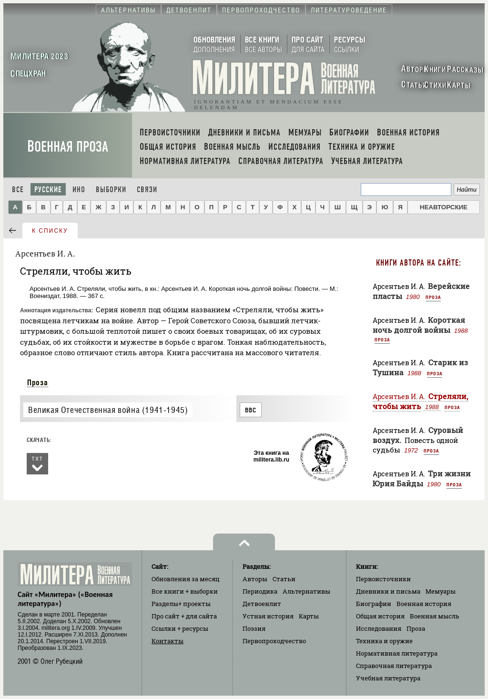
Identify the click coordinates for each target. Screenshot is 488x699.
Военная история (423, 603)
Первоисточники (383, 579)
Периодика (260, 591)
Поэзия (254, 628)
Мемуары (441, 591)
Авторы (255, 579)
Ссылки (180, 628)
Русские (48, 190)
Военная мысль (434, 616)
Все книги (185, 591)
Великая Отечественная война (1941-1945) (108, 410)
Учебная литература (388, 678)
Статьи (284, 579)
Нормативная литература (396, 653)
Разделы (181, 603)
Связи (147, 190)
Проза (37, 382)
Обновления (186, 579)
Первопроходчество (274, 641)
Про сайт (184, 616)
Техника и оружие (384, 641)
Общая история (380, 616)
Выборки (111, 190)
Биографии (373, 603)
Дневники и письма (388, 591)
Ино (78, 190)
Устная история (268, 616)
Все (18, 190)
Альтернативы (306, 591)
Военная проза (67, 146)
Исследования (378, 628)
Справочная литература (394, 665)
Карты (309, 616)
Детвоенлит (262, 603)
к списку (50, 230)
